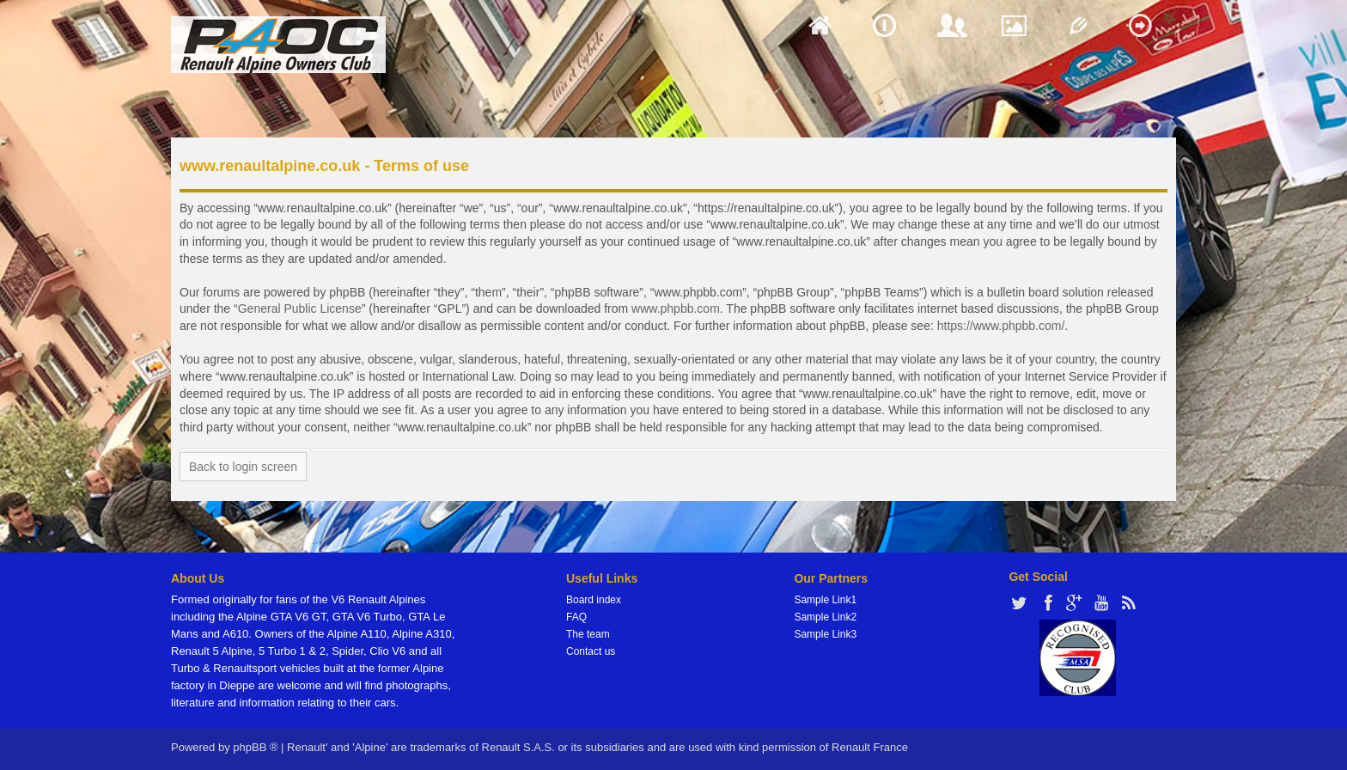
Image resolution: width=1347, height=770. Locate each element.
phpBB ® (255, 747)
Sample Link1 (825, 600)
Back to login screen (243, 467)
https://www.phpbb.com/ (1001, 326)
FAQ (576, 617)
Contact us (590, 651)
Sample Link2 (825, 617)
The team (588, 634)
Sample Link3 (825, 634)
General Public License (300, 308)
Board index (593, 600)
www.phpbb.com (675, 308)
